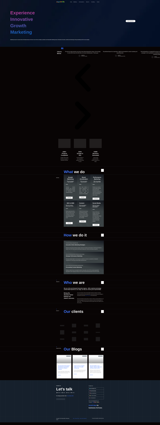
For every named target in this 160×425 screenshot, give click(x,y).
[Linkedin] (63, 392)
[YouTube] (72, 392)
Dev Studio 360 (70, 395)
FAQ (73, 418)
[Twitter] (68, 392)
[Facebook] (58, 392)
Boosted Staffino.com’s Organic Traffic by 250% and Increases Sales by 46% (96, 367)
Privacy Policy (77, 418)
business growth (87, 295)
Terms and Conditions (83, 418)
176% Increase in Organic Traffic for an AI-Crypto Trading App (79, 367)
